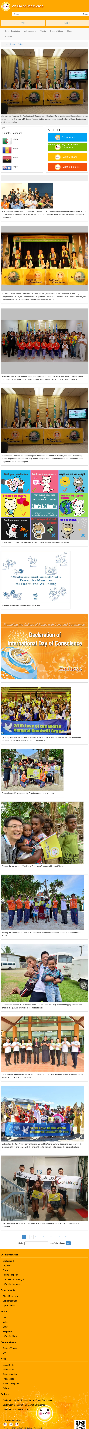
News (12, 44)
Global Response (10, 1296)
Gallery (20, 44)
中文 (23, 23)
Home (5, 44)
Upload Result (9, 1305)
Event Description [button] (13, 31)
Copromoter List (10, 1301)
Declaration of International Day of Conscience (24, 1405)
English (67, 23)
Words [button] (43, 31)
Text (4, 1317)
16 (65, 1237)
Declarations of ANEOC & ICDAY (18, 1409)
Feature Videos (10, 1348)
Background (8, 1261)
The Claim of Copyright (13, 1279)
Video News (8, 1370)
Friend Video (8, 1379)
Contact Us (7, 1420)
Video (5, 1322)
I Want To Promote (11, 1284)
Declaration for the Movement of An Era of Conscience (27, 1400)
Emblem (6, 1270)
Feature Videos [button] (57, 31)
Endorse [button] (9, 37)
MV (4, 1353)
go (68, 1243)
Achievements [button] (30, 31)
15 (60, 1237)
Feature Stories (10, 1374)
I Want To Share (10, 1336)
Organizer (7, 1265)
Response (7, 1331)
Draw (5, 1327)
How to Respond (10, 1275)
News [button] (70, 31)
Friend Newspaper (11, 1383)
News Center (9, 1365)
